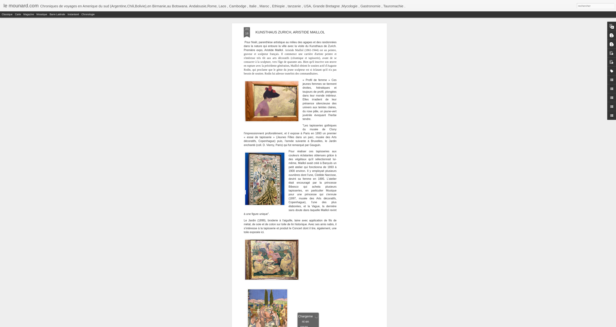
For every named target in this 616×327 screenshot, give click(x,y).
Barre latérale (57, 14)
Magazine (28, 14)
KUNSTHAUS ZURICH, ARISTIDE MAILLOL (290, 32)
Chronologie (88, 14)
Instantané (73, 14)
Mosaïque (41, 14)
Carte (18, 14)
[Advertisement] (355, 51)
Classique (7, 14)
